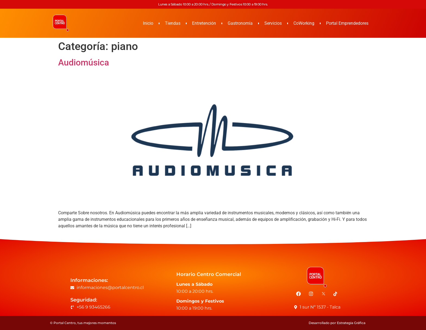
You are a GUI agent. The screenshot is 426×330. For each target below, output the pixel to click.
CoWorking (303, 23)
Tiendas (172, 23)
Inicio (148, 23)
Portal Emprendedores (347, 23)
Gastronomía (240, 23)
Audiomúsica (83, 62)
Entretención (204, 23)
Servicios (273, 23)
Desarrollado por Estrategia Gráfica (337, 323)
